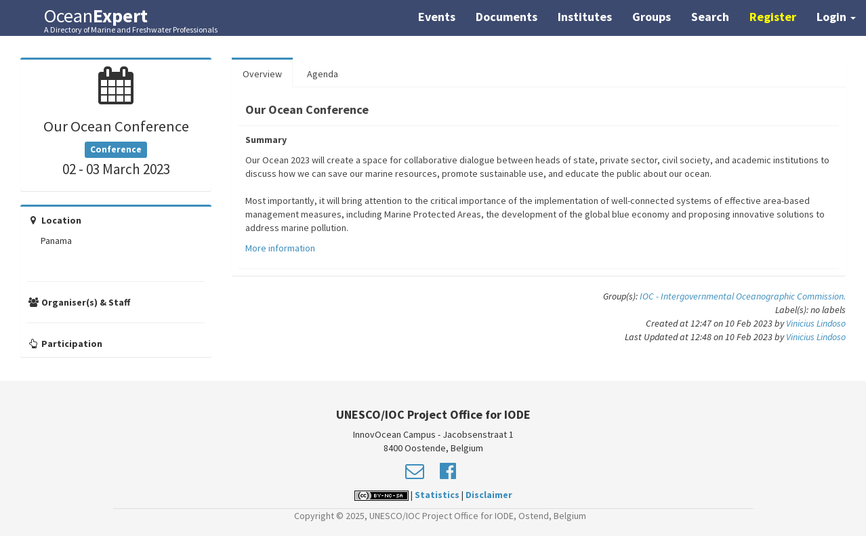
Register (772, 16)
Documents (506, 16)
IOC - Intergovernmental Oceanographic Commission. (743, 296)
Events (436, 16)
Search (710, 16)
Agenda (322, 74)
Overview (262, 74)
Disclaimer (489, 495)
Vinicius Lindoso (816, 323)
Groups (651, 16)
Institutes (585, 16)
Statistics (437, 495)
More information (280, 248)
